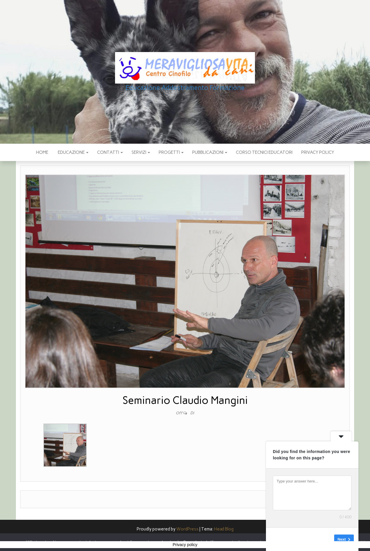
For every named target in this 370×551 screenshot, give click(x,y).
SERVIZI (141, 152)
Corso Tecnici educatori (264, 152)
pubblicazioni (209, 152)
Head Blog (224, 529)
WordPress (187, 529)
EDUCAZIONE (72, 152)
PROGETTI (171, 152)
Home (42, 152)
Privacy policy (317, 152)
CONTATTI (110, 152)
